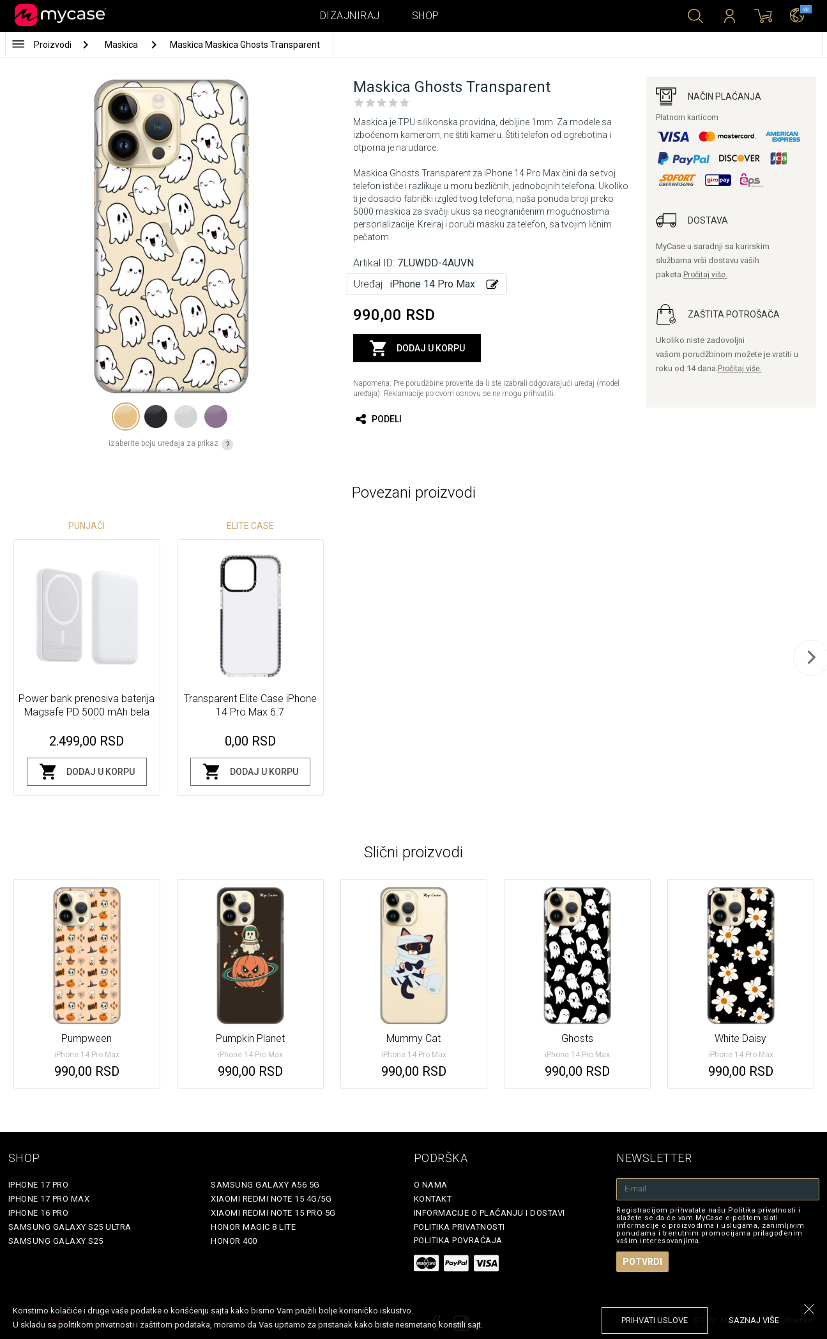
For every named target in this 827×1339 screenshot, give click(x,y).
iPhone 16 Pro (38, 1213)
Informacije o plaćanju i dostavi (489, 1213)
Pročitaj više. (705, 274)
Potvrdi (642, 1262)
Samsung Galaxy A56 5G (265, 1185)
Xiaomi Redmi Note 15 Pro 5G (273, 1213)
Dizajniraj (350, 16)
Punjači (86, 526)
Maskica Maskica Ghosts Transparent (245, 45)
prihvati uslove (654, 1320)
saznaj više (754, 1320)
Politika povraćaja (458, 1240)
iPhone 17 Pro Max (49, 1199)
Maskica (122, 45)
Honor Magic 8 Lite (253, 1227)
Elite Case (250, 526)
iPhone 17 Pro (38, 1185)
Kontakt (433, 1199)
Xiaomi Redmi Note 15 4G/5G (271, 1199)
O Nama (431, 1185)
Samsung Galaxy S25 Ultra (70, 1227)
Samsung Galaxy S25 (55, 1241)
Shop (425, 16)
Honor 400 (234, 1241)
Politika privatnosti (459, 1227)
